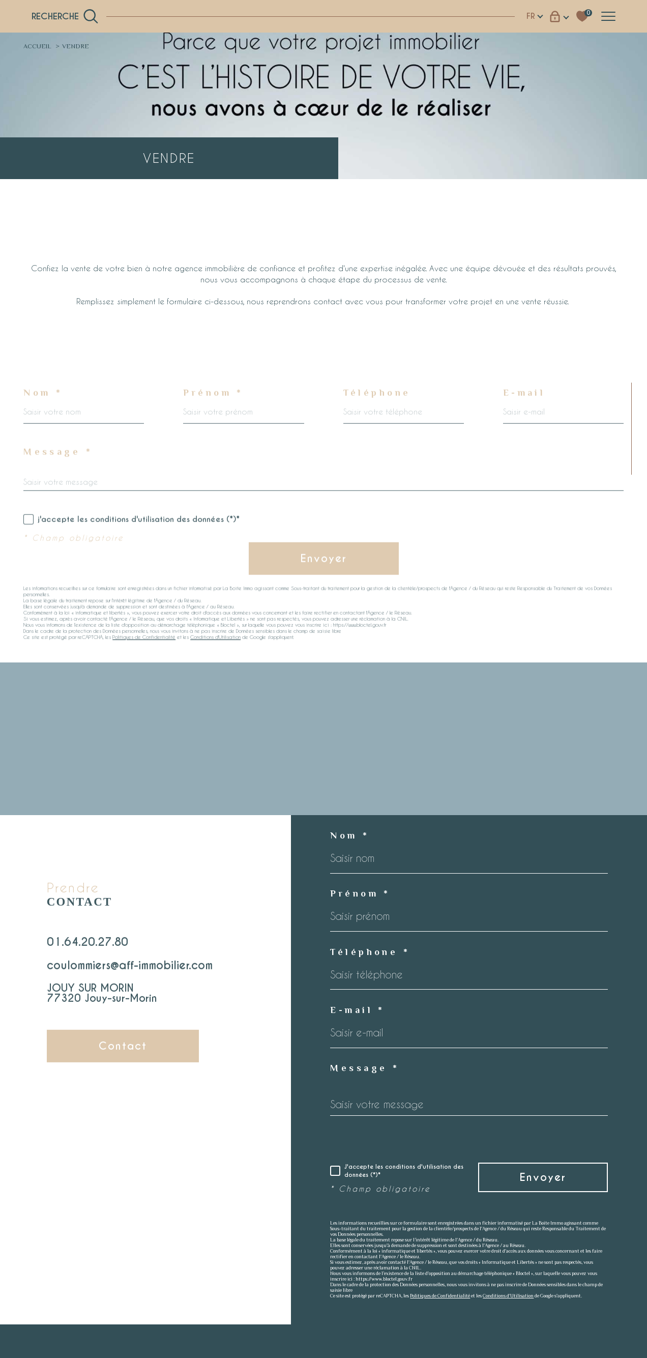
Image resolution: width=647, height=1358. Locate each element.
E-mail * (357, 1010)
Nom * (43, 416)
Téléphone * (370, 952)
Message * (58, 475)
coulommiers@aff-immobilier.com (130, 977)
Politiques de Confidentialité (143, 660)
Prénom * (213, 416)
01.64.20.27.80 (87, 954)
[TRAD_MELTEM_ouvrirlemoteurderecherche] (65, 16)
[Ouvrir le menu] (609, 16)
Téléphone (377, 416)
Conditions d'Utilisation (215, 660)
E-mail (524, 416)
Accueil (37, 46)
